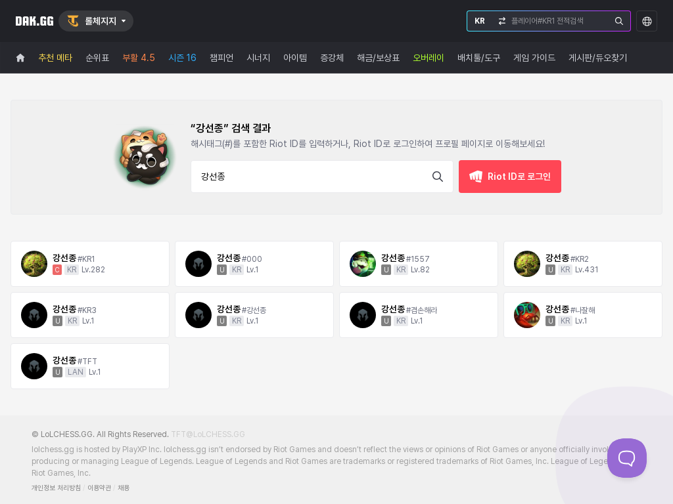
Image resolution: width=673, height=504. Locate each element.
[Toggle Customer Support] (627, 458)
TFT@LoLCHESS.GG (208, 434)
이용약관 (99, 488)
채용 (123, 488)
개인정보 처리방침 (56, 488)
